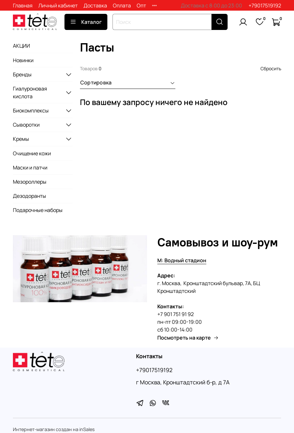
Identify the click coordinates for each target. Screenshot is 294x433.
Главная (23, 5)
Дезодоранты (29, 195)
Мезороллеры (29, 181)
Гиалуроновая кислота (30, 92)
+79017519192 (265, 5)
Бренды (22, 74)
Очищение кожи (32, 153)
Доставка (95, 5)
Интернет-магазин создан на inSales (54, 429)
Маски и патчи (30, 167)
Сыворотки (26, 124)
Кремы (21, 138)
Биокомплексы (31, 110)
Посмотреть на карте (188, 337)
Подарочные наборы (38, 210)
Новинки (23, 60)
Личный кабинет (58, 5)
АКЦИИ (21, 45)
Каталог (86, 21)
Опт (141, 5)
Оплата (122, 5)
